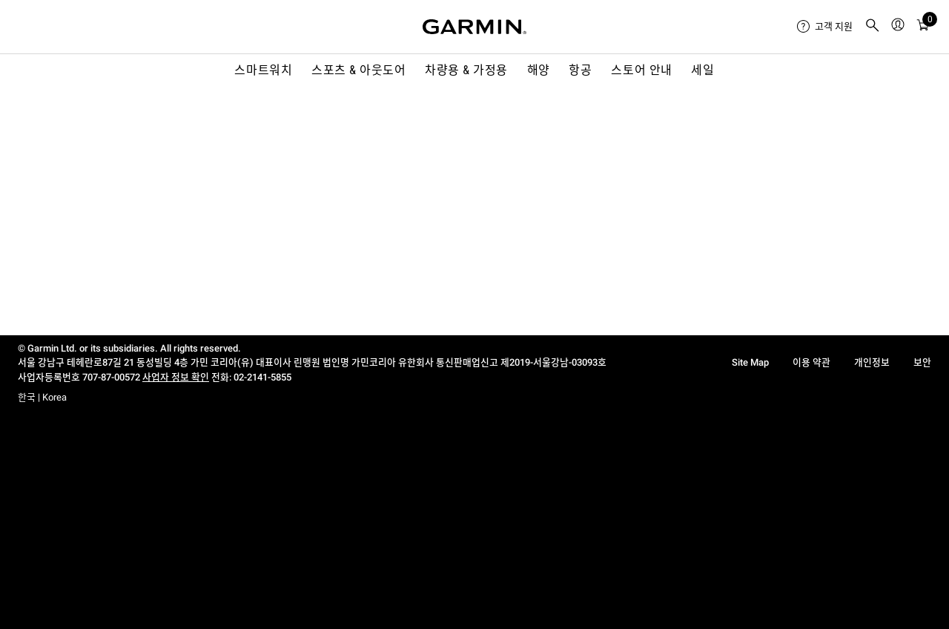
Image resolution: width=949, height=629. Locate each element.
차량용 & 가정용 (466, 70)
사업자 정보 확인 (175, 377)
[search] (873, 26)
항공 (580, 70)
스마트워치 (263, 70)
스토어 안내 (641, 70)
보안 (922, 362)
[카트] (923, 27)
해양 (538, 70)
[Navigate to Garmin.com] (474, 26)
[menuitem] (825, 26)
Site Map (750, 362)
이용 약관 (811, 362)
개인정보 (872, 362)
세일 (702, 70)
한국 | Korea (42, 397)
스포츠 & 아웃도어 (358, 70)
